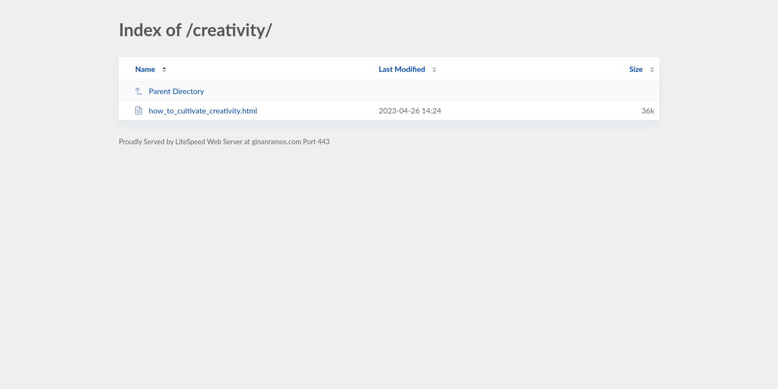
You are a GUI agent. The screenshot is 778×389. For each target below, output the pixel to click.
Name (145, 68)
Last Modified (402, 68)
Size (636, 68)
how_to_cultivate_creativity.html (195, 110)
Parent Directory (169, 91)
